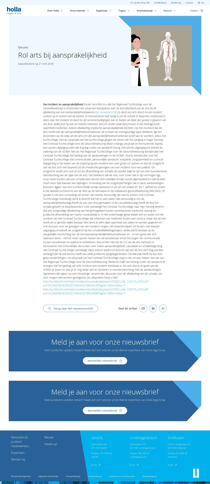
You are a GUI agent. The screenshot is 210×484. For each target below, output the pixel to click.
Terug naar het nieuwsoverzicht (70, 308)
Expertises (103, 10)
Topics (124, 10)
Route (96, 464)
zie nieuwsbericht (106, 112)
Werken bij (176, 2)
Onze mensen (79, 10)
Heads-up (50, 444)
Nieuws (169, 10)
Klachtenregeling (149, 476)
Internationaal (146, 10)
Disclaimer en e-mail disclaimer (122, 476)
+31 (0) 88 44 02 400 (140, 2)
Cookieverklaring (95, 476)
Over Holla (55, 10)
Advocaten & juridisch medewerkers (20, 441)
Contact (189, 2)
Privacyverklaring (73, 476)
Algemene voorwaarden (48, 476)
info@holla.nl (160, 2)
